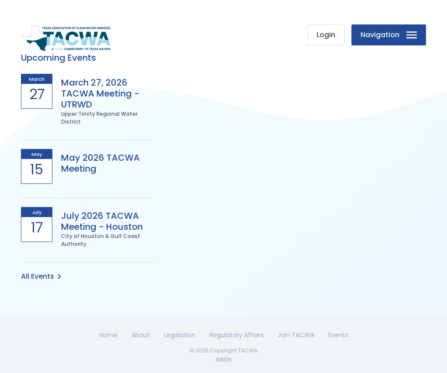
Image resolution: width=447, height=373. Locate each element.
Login (325, 35)
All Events (41, 276)
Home (108, 335)
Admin (223, 359)
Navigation (389, 35)
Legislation (180, 335)
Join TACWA (296, 335)
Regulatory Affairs (237, 335)
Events (338, 335)
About (140, 335)
